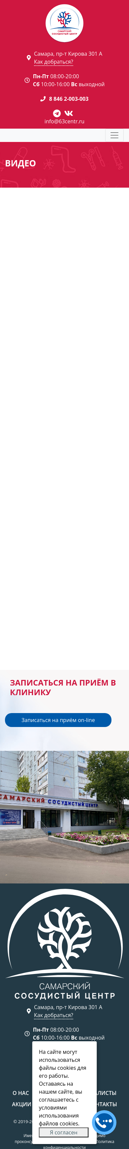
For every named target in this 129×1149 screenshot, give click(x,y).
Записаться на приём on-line (58, 720)
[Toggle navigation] (114, 135)
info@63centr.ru (65, 121)
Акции (21, 1104)
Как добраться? (53, 61)
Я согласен (63, 1132)
